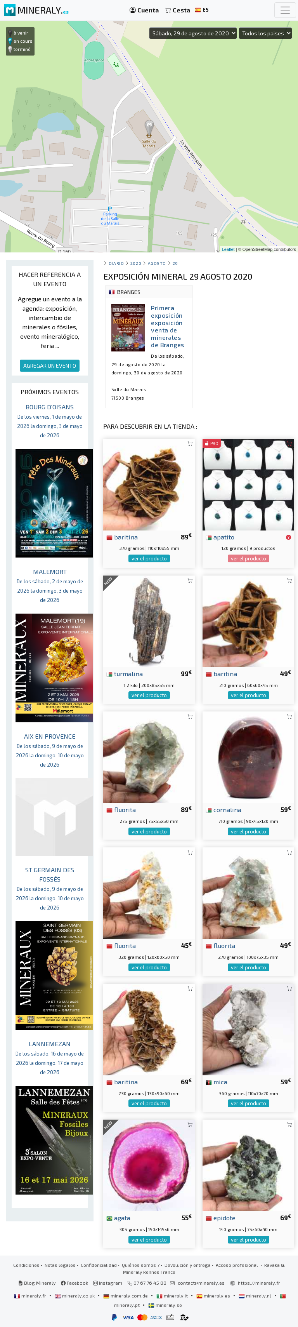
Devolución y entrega (188, 1265)
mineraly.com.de (126, 1295)
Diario (116, 263)
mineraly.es (213, 1295)
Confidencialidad (99, 1265)
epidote (221, 1217)
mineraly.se (165, 1305)
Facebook (74, 1282)
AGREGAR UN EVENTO (49, 365)
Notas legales (60, 1265)
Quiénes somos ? (140, 1265)
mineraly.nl (255, 1295)
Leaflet (228, 249)
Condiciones (26, 1265)
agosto (157, 263)
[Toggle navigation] (285, 10)
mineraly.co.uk (75, 1295)
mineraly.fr (30, 1295)
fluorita (121, 809)
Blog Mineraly (37, 1282)
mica (216, 1081)
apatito (220, 537)
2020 (135, 263)
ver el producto (149, 558)
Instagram (107, 1282)
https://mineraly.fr (259, 1282)
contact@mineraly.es (201, 1282)
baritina (122, 537)
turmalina (124, 673)
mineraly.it (172, 1295)
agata (118, 1217)
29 (175, 263)
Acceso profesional (237, 1265)
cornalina (223, 809)
